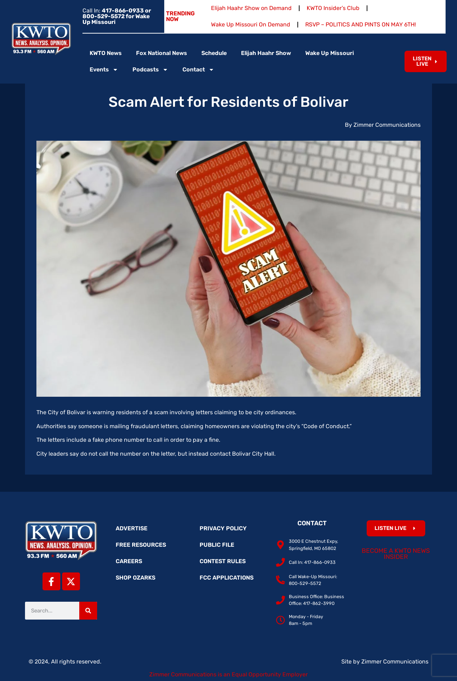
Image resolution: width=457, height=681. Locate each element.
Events (104, 69)
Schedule (214, 53)
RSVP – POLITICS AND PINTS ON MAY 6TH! (360, 24)
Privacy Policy (223, 528)
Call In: (116, 16)
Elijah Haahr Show (266, 53)
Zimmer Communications (394, 661)
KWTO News (106, 53)
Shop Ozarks (135, 577)
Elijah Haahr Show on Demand (251, 8)
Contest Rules (223, 561)
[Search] (88, 611)
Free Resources (141, 544)
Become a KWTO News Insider (396, 554)
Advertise (131, 528)
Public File (217, 544)
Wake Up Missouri (329, 53)
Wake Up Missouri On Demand (250, 24)
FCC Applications (226, 577)
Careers (129, 561)
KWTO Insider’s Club (333, 8)
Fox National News (161, 53)
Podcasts (150, 69)
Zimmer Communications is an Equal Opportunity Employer (228, 674)
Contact (198, 69)
